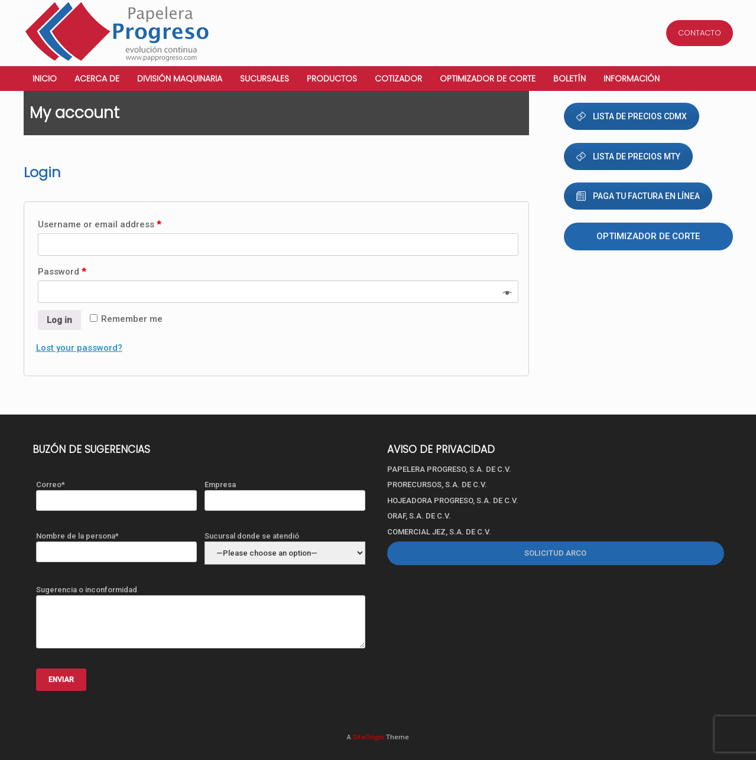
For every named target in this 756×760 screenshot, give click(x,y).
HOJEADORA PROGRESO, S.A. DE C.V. (452, 500)
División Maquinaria (179, 78)
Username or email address (99, 224)
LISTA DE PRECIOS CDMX (631, 116)
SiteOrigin (368, 737)
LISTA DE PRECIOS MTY (628, 156)
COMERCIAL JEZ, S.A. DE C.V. (439, 531)
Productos (332, 78)
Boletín (569, 78)
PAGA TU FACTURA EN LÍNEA (638, 196)
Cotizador (398, 78)
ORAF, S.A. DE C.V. (419, 515)
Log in (59, 320)
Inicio (45, 78)
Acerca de (96, 78)
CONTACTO (699, 32)
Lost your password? (79, 348)
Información (631, 78)
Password (62, 271)
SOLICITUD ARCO (555, 553)
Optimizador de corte (488, 78)
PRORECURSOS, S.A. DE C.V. (437, 484)
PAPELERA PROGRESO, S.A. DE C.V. (449, 469)
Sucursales (264, 78)
